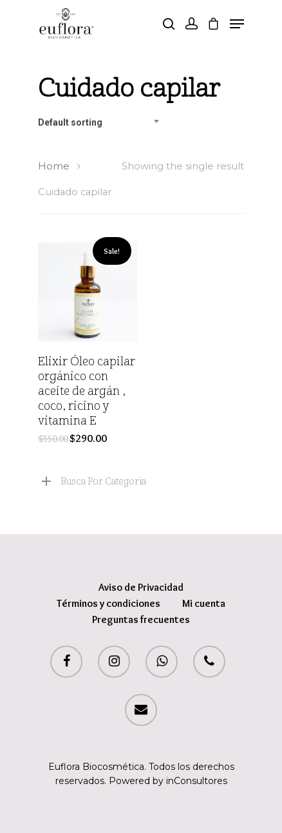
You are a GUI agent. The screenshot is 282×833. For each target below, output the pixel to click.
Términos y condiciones (108, 603)
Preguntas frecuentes (141, 619)
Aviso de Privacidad (141, 587)
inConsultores (196, 781)
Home (54, 166)
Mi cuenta (203, 603)
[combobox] (102, 122)
